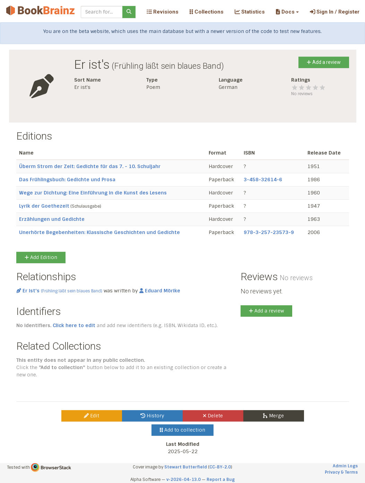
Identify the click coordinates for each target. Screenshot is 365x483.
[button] (287, 12)
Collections (207, 12)
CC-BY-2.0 (220, 467)
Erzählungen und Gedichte (52, 219)
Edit (91, 416)
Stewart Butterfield (185, 467)
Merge (273, 416)
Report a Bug (221, 479)
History (152, 416)
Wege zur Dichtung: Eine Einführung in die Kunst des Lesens (93, 193)
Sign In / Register (334, 12)
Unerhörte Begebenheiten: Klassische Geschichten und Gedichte (99, 232)
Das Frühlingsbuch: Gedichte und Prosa (67, 179)
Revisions (163, 12)
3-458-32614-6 (263, 179)
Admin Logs (345, 466)
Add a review (323, 62)
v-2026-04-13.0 (183, 479)
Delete (213, 416)
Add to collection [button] (182, 430)
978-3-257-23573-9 (269, 232)
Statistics (250, 12)
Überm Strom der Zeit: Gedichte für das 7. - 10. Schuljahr (89, 166)
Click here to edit (74, 325)
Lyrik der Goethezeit (44, 206)
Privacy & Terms (341, 472)
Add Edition (41, 257)
